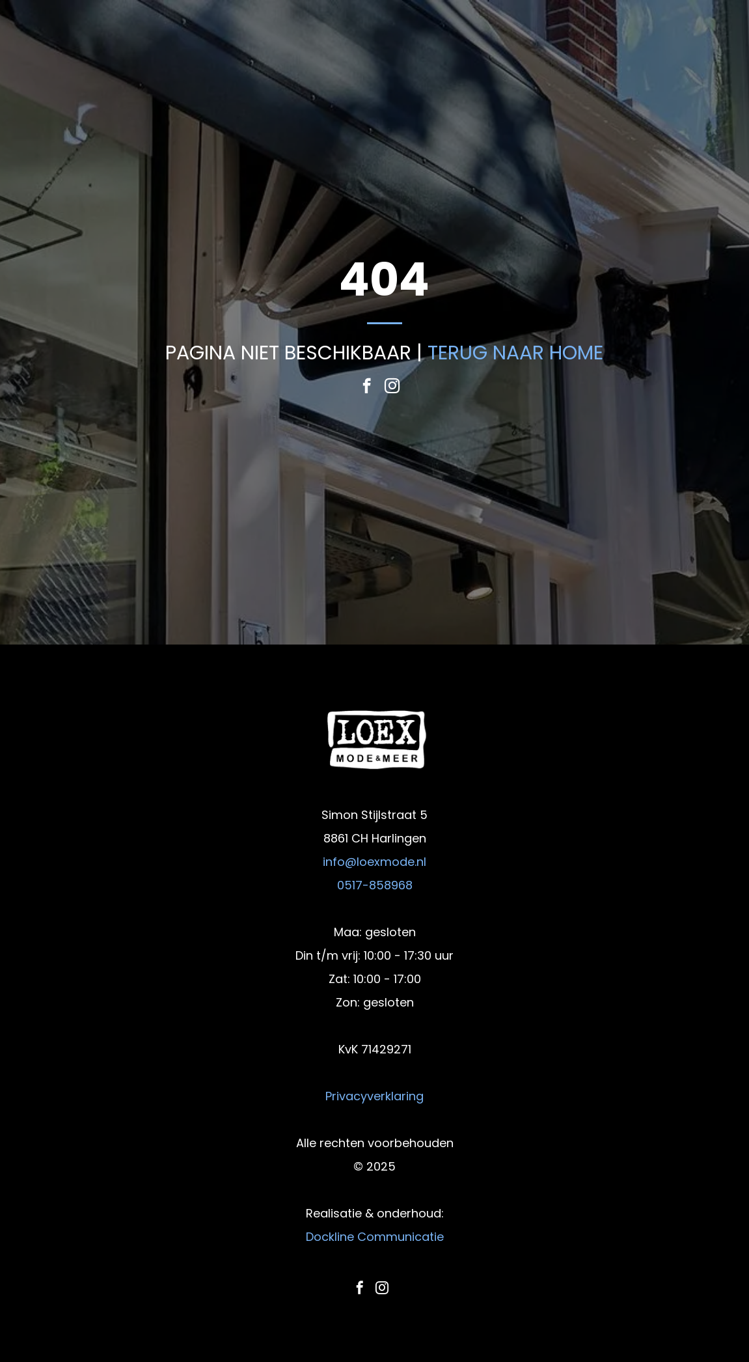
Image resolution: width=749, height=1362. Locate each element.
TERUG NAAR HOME (515, 353)
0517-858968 (375, 885)
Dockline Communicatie (375, 1237)
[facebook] (366, 387)
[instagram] (392, 387)
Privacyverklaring (374, 1096)
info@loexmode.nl (374, 862)
